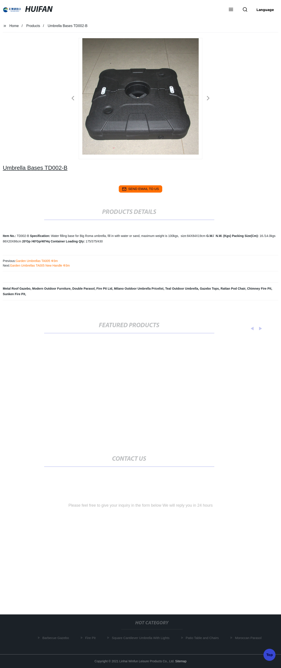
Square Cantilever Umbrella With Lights (142, 638)
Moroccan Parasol (249, 638)
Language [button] (265, 10)
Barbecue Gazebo (56, 638)
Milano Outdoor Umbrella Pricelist (139, 288)
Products (33, 26)
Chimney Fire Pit (259, 288)
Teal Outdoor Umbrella (181, 288)
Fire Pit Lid (104, 288)
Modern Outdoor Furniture (51, 288)
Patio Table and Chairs (203, 638)
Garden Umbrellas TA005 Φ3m (37, 261)
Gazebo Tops (209, 288)
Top (269, 655)
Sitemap (180, 661)
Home (14, 26)
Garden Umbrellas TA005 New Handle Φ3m (40, 265)
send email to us (140, 189)
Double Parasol (83, 288)
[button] (231, 10)
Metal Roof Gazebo (17, 288)
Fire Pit (91, 638)
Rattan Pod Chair (233, 288)
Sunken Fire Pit (14, 294)
